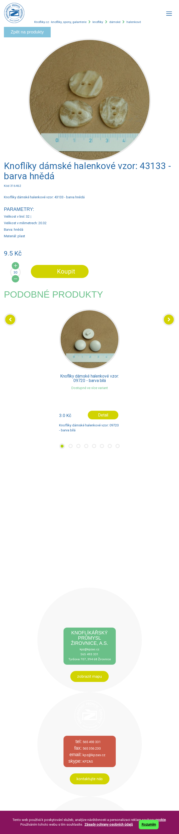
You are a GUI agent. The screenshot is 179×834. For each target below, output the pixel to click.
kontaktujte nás (90, 779)
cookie (160, 820)
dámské (114, 22)
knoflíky (98, 22)
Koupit (66, 271)
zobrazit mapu (89, 676)
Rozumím (149, 824)
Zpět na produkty (27, 32)
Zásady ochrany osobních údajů (108, 824)
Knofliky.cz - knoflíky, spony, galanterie (60, 22)
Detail (103, 415)
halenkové (133, 22)
